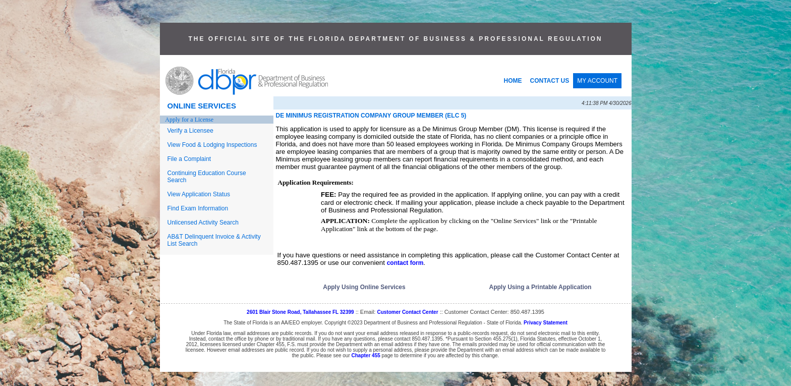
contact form (405, 262)
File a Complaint (189, 158)
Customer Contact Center (407, 312)
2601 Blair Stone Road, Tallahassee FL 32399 (300, 312)
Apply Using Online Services (364, 287)
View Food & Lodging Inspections (212, 144)
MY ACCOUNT (597, 80)
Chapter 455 (366, 355)
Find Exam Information (198, 208)
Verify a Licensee (190, 130)
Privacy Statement (546, 322)
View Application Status (199, 194)
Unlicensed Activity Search (203, 222)
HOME (513, 80)
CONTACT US (550, 80)
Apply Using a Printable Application (540, 287)
